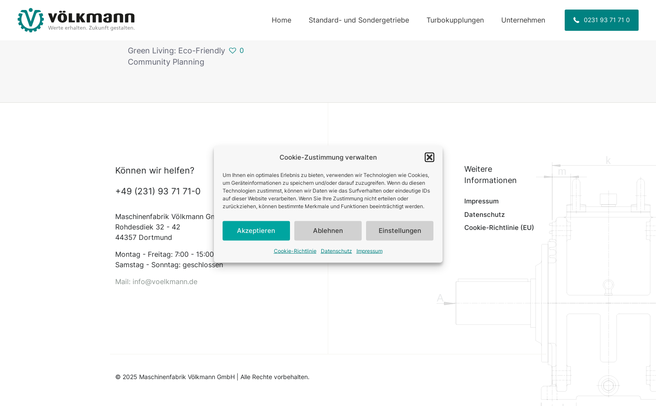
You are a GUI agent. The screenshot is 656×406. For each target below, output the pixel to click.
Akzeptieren (256, 235)
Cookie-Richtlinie (295, 255)
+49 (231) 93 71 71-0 (158, 191)
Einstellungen (400, 235)
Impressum (369, 255)
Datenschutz (336, 255)
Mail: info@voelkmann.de (156, 281)
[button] (429, 161)
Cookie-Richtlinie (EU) (499, 227)
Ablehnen (328, 235)
